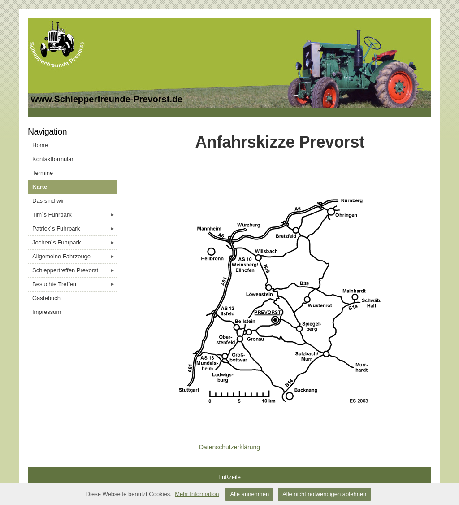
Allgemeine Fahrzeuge (74, 256)
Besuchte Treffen (74, 284)
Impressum (46, 312)
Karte (39, 186)
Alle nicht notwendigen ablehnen (324, 494)
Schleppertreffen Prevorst (74, 270)
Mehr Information (197, 494)
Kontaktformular (53, 159)
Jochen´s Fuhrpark (74, 243)
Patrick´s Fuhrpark (74, 229)
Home (40, 145)
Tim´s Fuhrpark (74, 215)
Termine (42, 173)
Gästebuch (46, 298)
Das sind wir (48, 200)
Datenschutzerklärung (229, 447)
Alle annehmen (249, 494)
